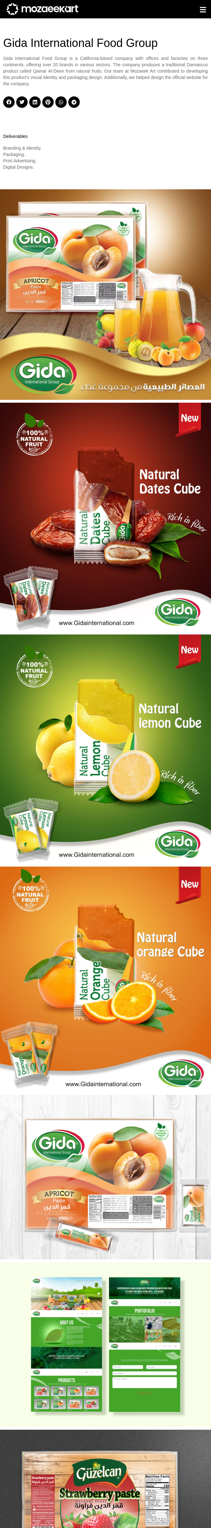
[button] (203, 10)
